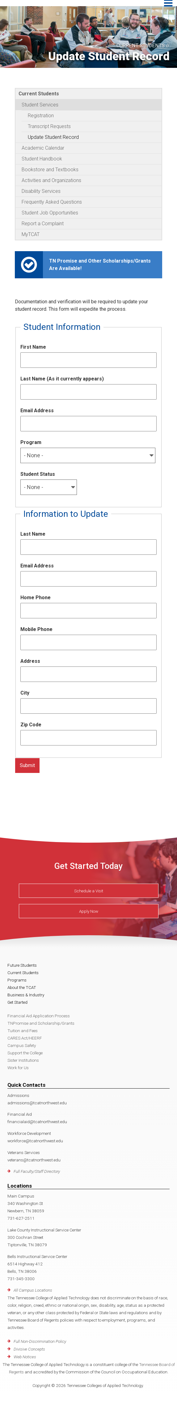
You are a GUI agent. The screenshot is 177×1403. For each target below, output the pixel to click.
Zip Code (30, 725)
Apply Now (88, 911)
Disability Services (41, 191)
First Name (33, 347)
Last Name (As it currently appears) (62, 379)
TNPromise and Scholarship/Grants (40, 1023)
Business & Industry (25, 994)
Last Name (32, 534)
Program (30, 442)
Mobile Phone (36, 629)
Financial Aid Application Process (38, 1015)
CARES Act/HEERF (24, 1038)
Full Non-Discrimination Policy (40, 1341)
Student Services (40, 105)
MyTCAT (31, 234)
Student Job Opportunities (50, 213)
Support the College (25, 1052)
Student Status (37, 474)
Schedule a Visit (88, 890)
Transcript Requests (49, 126)
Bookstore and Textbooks (50, 169)
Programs (17, 980)
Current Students (39, 94)
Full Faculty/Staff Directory (37, 1171)
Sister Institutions (23, 1060)
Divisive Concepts (29, 1349)
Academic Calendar (43, 148)
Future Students (22, 965)
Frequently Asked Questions (52, 202)
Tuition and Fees (22, 1030)
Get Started (17, 1002)
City (24, 693)
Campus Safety (21, 1045)
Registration (41, 115)
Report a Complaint (43, 223)
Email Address (37, 410)
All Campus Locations (33, 1290)
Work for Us (18, 1067)
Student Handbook (42, 159)
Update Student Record (53, 137)
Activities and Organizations (51, 180)
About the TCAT (21, 987)
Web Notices (25, 1356)
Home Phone (35, 597)
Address (30, 661)
